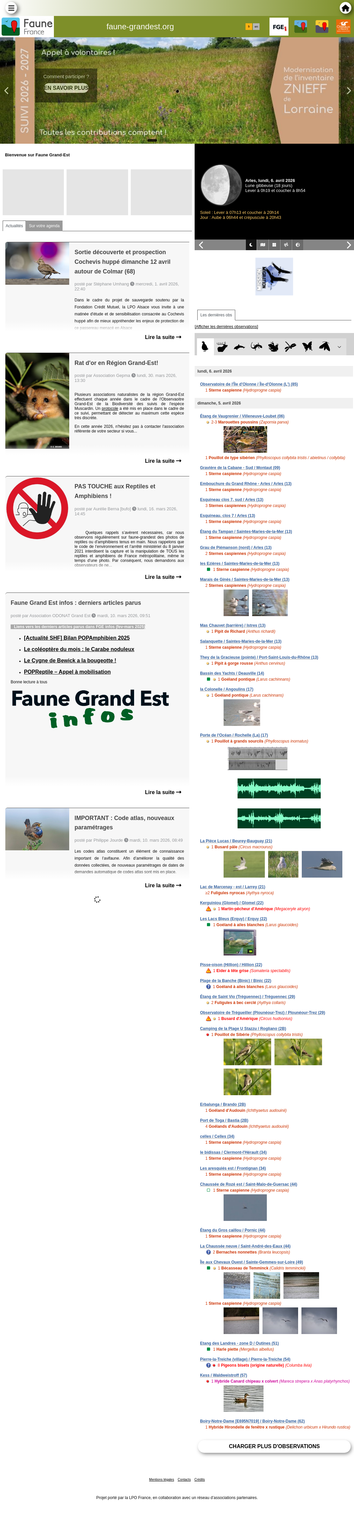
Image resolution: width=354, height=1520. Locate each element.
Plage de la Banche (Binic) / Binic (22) (235, 980)
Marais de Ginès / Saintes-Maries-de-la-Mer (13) (244, 579)
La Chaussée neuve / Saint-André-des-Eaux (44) (245, 1246)
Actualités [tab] (14, 226)
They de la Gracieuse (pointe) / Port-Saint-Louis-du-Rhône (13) (259, 657)
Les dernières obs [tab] (216, 315)
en (256, 26)
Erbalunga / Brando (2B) (223, 1104)
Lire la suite (163, 337)
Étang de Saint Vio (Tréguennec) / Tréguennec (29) (247, 996)
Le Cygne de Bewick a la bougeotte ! (70, 660)
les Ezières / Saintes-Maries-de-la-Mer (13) (239, 563)
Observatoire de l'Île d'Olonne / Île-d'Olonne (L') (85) (249, 384)
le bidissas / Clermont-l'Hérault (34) (233, 1152)
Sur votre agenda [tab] (44, 226)
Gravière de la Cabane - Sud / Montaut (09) (240, 467)
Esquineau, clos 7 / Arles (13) (227, 515)
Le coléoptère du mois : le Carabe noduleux (79, 649)
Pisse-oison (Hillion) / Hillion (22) (231, 964)
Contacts (184, 1479)
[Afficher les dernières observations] (226, 326)
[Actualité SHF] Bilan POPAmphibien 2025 (77, 638)
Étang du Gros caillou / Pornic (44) (232, 1230)
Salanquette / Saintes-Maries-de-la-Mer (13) (240, 641)
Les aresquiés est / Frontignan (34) (233, 1168)
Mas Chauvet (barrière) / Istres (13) (233, 625)
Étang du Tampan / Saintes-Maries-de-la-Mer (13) (246, 531)
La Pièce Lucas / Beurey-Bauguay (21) (236, 841)
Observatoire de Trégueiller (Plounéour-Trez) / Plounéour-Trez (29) (262, 1012)
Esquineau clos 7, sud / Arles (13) (231, 499)
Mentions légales (161, 1479)
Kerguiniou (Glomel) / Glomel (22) (232, 903)
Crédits (199, 1479)
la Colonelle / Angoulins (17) (226, 689)
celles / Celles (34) (217, 1136)
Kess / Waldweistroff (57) (223, 1375)
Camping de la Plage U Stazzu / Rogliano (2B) (243, 1028)
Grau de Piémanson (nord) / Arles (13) (235, 547)
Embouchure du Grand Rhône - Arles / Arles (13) (245, 483)
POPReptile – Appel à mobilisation (67, 672)
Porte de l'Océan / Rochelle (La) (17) (234, 735)
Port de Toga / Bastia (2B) (224, 1120)
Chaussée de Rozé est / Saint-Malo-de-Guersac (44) (248, 1184)
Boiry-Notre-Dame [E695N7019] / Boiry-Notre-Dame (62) (252, 1421)
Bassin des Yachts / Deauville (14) (232, 673)
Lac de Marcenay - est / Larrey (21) (232, 887)
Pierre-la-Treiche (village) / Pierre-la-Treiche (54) (245, 1359)
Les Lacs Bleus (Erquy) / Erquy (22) (233, 919)
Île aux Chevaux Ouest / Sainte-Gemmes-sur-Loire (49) (251, 1262)
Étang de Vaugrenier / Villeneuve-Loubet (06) (242, 416)
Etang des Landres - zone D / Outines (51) (239, 1343)
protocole (110, 408)
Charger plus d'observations (274, 1446)
